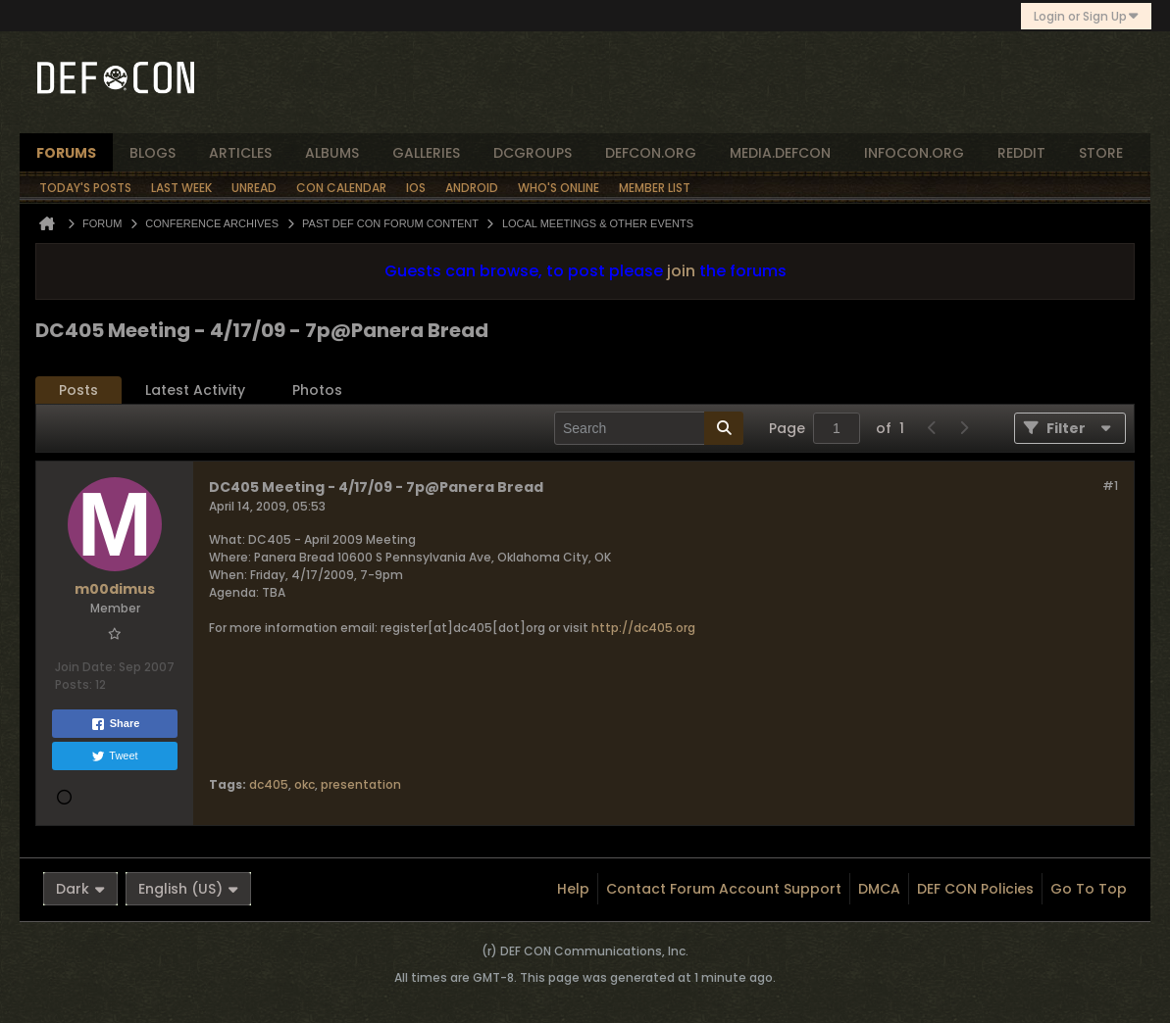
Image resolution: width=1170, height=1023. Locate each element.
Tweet (114, 756)
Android (471, 187)
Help (573, 889)
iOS (416, 187)
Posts (78, 390)
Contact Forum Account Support (723, 889)
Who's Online (558, 187)
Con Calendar (341, 187)
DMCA (879, 889)
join (681, 271)
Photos (317, 390)
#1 (1110, 485)
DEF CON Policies (975, 889)
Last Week (181, 187)
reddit (1021, 153)
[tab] (78, 390)
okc (304, 784)
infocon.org (914, 153)
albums (332, 153)
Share (115, 724)
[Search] (648, 428)
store (1101, 153)
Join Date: (85, 666)
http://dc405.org (643, 627)
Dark (80, 889)
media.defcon (780, 153)
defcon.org (650, 153)
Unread (254, 187)
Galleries (426, 153)
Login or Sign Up (1086, 16)
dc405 (268, 784)
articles (240, 153)
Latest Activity (195, 390)
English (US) (188, 889)
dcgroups (532, 153)
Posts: (73, 684)
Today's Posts (85, 187)
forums (66, 153)
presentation (361, 784)
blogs (152, 153)
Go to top (1088, 889)
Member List (654, 187)
